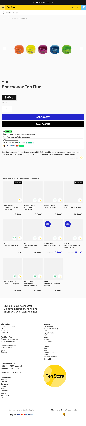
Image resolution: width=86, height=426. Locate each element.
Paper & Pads (48, 333)
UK (2, 398)
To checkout (43, 124)
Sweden (4, 379)
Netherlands (5, 395)
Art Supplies (48, 326)
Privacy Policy (6, 348)
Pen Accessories (13, 18)
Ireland (3, 393)
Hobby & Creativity (50, 329)
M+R (5, 81)
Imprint (3, 350)
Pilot (45, 348)
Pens (4, 18)
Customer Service (8, 326)
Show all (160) (48, 359)
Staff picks (47, 341)
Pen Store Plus (6, 337)
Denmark (4, 384)
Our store (4, 333)
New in (46, 339)
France (3, 388)
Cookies (4, 352)
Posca (45, 355)
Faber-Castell (48, 352)
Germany (4, 391)
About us (4, 330)
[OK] (43, 12)
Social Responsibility (9, 341)
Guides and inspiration (9, 339)
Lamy (45, 350)
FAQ (2, 328)
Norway (4, 382)
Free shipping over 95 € (43, 2)
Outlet (45, 337)
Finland (3, 386)
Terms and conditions (9, 346)
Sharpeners (23, 18)
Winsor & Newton (50, 357)
